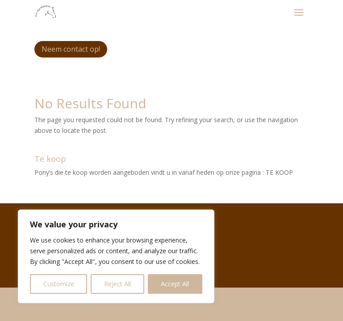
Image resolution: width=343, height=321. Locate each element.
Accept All (175, 284)
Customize (58, 284)
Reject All (117, 284)
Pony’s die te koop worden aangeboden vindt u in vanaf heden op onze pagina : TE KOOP (163, 172)
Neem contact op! (71, 49)
